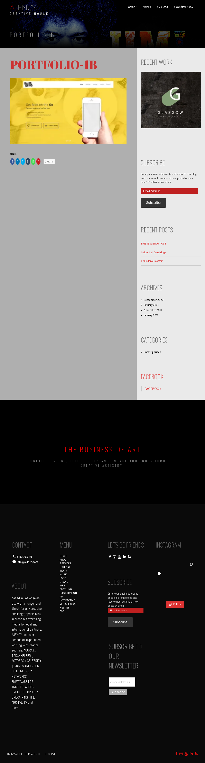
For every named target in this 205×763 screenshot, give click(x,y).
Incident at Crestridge (153, 252)
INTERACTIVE (67, 600)
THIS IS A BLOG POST (153, 243)
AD (61, 596)
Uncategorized (152, 352)
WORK (131, 6)
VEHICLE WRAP (68, 603)
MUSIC (63, 574)
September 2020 (154, 299)
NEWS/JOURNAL (183, 6)
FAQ (62, 611)
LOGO (63, 578)
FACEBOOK (152, 376)
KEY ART (64, 607)
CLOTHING (66, 589)
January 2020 (151, 305)
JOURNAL (65, 567)
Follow (175, 604)
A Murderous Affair (152, 261)
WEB (62, 585)
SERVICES (65, 563)
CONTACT (162, 6)
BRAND (64, 581)
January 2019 (151, 315)
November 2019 (153, 310)
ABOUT (147, 6)
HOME (63, 556)
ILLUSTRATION (68, 592)
